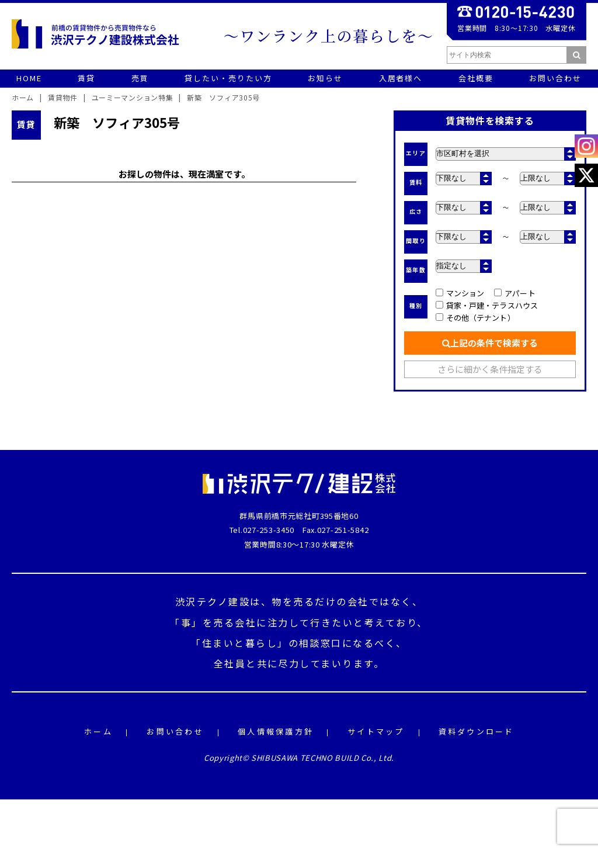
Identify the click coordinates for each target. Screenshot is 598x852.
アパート (514, 293)
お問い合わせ (175, 732)
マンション (460, 293)
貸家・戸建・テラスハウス (487, 305)
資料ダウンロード (476, 732)
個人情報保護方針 (276, 732)
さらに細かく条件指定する (490, 369)
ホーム (98, 732)
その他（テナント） (475, 317)
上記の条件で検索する (490, 343)
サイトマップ (376, 732)
